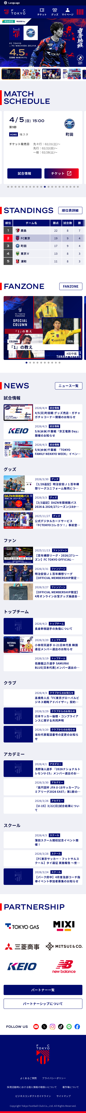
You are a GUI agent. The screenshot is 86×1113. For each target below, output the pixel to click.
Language (12, 3)
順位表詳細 (70, 210)
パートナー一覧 (43, 989)
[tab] (11, 74)
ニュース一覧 (69, 385)
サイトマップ (63, 1096)
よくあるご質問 (28, 1078)
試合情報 (24, 173)
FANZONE (71, 286)
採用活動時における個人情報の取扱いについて (32, 1087)
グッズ (54, 12)
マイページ (68, 12)
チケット (42, 12)
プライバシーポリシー (54, 1078)
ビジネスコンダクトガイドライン (33, 1096)
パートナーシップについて (43, 1003)
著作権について (70, 1087)
